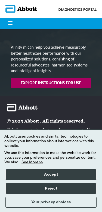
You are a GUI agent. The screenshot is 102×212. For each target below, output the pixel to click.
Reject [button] (51, 188)
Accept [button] (51, 174)
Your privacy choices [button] (51, 202)
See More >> (32, 162)
